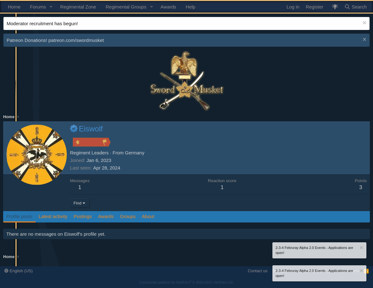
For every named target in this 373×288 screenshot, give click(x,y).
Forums (38, 6)
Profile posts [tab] (19, 216)
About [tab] (148, 216)
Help (190, 6)
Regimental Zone (78, 6)
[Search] (355, 7)
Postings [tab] (82, 216)
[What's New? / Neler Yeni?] (335, 7)
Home (14, 6)
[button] (51, 7)
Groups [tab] (128, 216)
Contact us (257, 270)
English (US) (18, 270)
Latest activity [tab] (53, 216)
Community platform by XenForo (187, 282)
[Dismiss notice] (363, 23)
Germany (134, 152)
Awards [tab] (106, 216)
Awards (168, 6)
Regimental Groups (126, 6)
